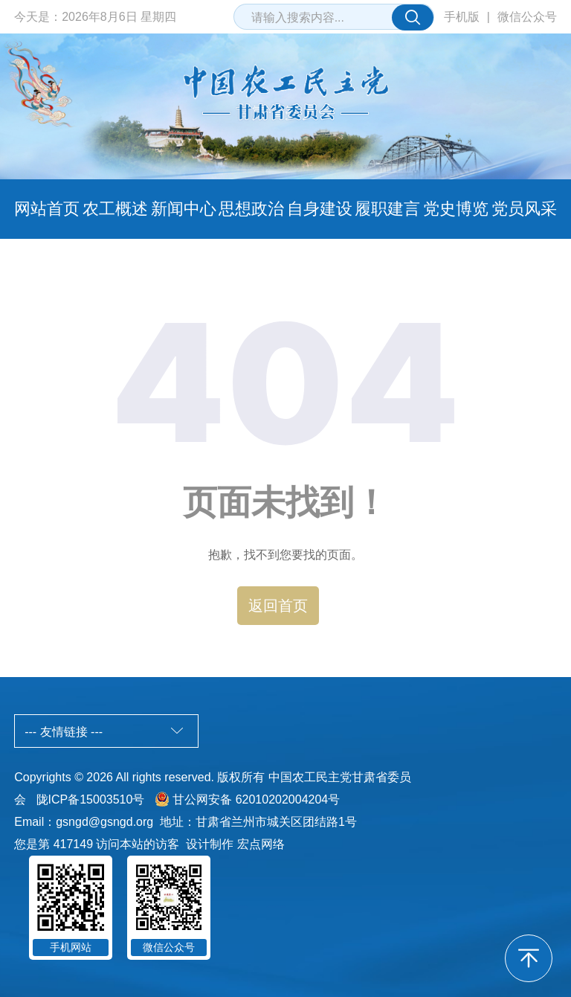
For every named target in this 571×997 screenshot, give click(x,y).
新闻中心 (183, 208)
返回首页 (278, 605)
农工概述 (115, 208)
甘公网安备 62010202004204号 (256, 799)
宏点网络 (261, 844)
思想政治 (251, 208)
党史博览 (455, 208)
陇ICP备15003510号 (90, 799)
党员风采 (524, 208)
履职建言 (387, 208)
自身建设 (319, 208)
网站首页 (47, 208)
